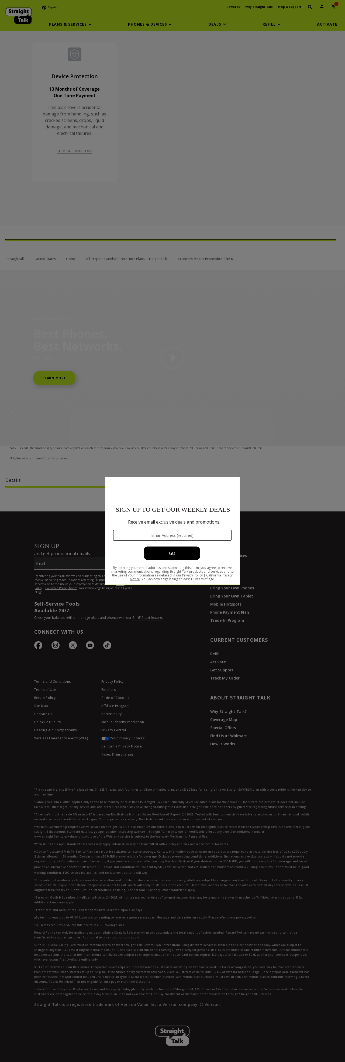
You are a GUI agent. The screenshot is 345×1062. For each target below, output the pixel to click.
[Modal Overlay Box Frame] (172, 531)
